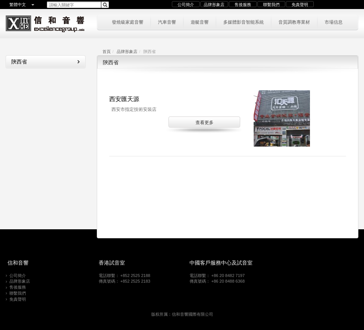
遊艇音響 (200, 22)
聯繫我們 (271, 4)
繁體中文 (17, 4)
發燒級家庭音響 (127, 22)
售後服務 (243, 4)
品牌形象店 (214, 4)
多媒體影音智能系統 (243, 22)
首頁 (106, 51)
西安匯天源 (124, 99)
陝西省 (45, 62)
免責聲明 (300, 4)
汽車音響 (167, 22)
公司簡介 (185, 4)
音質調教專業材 (294, 22)
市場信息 (334, 22)
